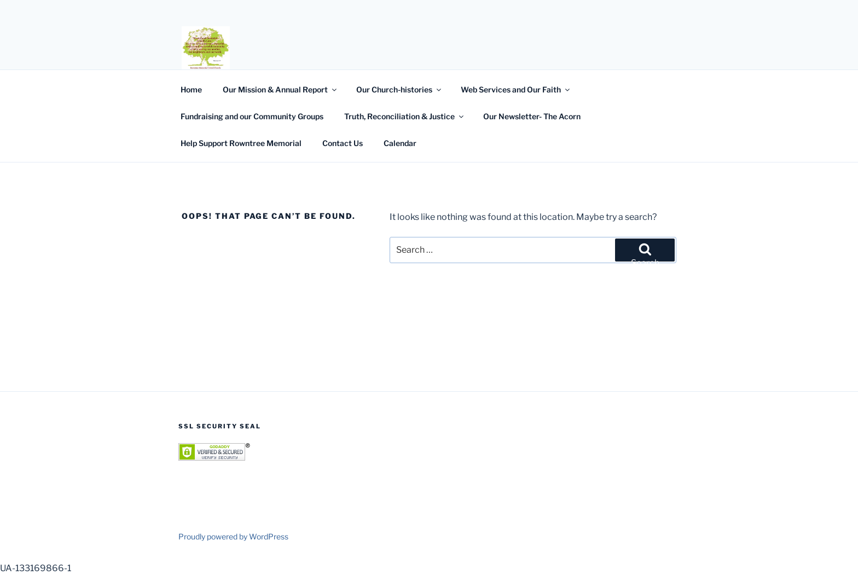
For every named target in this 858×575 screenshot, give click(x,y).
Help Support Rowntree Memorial (241, 143)
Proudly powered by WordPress (233, 536)
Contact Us (342, 143)
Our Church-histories (399, 89)
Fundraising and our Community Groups (252, 116)
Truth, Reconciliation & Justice (404, 116)
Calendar (400, 143)
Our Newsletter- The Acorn (532, 116)
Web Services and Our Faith (516, 89)
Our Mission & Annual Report (280, 89)
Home (191, 89)
